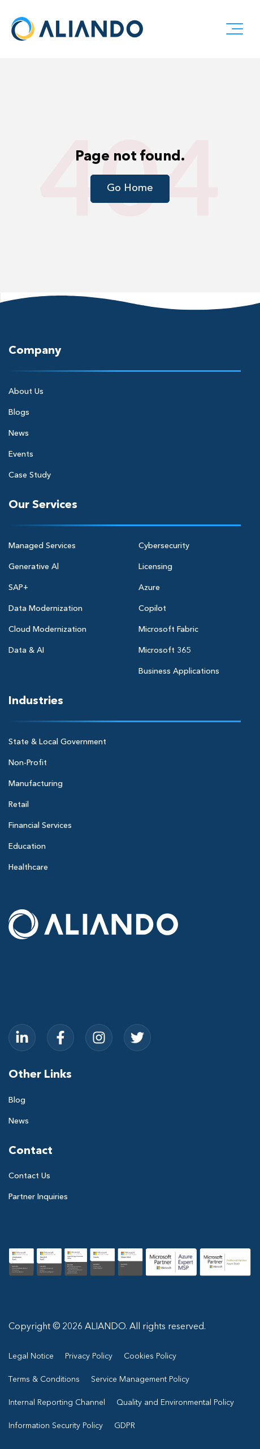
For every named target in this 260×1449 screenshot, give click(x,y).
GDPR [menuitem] (124, 1426)
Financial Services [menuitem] (40, 826)
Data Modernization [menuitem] (45, 609)
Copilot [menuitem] (152, 609)
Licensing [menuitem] (155, 567)
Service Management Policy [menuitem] (140, 1379)
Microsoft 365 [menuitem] (164, 650)
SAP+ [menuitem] (18, 588)
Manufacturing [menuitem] (35, 784)
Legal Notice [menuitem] (31, 1356)
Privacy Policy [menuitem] (88, 1356)
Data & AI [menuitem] (26, 650)
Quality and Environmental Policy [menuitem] (175, 1403)
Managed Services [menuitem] (42, 546)
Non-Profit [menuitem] (27, 763)
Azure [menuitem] (149, 588)
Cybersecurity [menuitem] (163, 546)
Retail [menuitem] (18, 805)
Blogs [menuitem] (18, 413)
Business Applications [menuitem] (178, 671)
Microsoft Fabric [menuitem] (168, 630)
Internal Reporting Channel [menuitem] (56, 1403)
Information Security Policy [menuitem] (55, 1426)
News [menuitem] (18, 433)
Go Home (130, 188)
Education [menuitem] (27, 847)
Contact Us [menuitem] (29, 1176)
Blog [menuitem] (16, 1100)
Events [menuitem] (20, 454)
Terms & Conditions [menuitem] (44, 1379)
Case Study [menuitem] (29, 475)
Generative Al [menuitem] (33, 567)
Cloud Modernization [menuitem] (47, 630)
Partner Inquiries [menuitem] (38, 1197)
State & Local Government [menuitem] (57, 742)
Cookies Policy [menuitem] (150, 1356)
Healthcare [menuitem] (28, 867)
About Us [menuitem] (26, 392)
